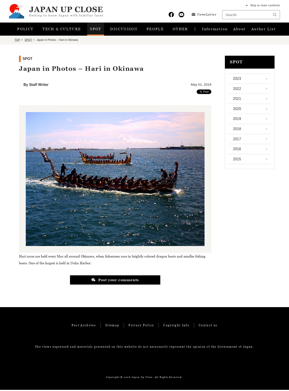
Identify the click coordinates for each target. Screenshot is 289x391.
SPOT (95, 29)
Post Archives (84, 326)
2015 (237, 160)
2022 (237, 90)
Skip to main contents (265, 5)
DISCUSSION (124, 29)
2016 (237, 150)
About (238, 29)
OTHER (181, 29)
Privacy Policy (141, 326)
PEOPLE (155, 29)
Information (214, 29)
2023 (237, 80)
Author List (260, 29)
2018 (237, 130)
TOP (17, 41)
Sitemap (112, 326)
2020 (237, 110)
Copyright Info (176, 326)
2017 (237, 140)
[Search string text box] (251, 14)
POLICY (24, 29)
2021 (237, 100)
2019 (237, 120)
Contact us (208, 326)
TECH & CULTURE (61, 29)
